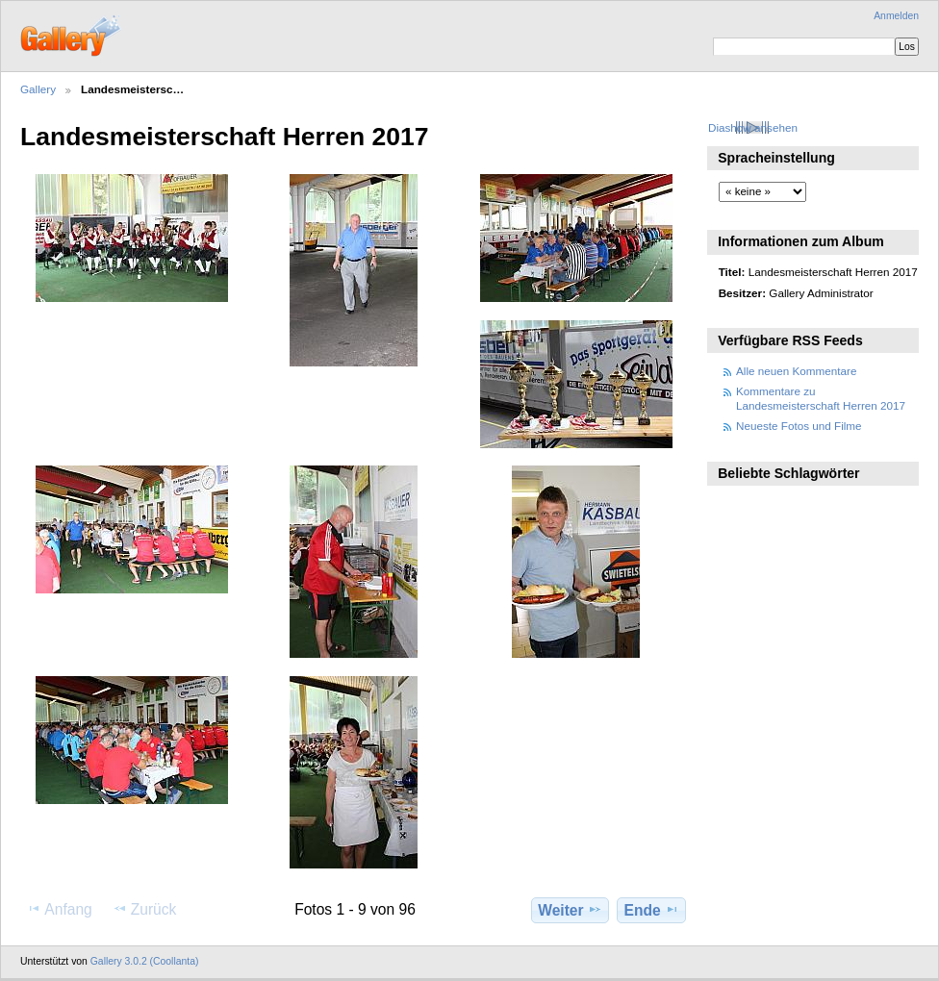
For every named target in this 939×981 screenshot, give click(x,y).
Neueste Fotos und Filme (799, 425)
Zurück (145, 909)
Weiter (570, 909)
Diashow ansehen (753, 127)
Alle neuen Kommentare (796, 371)
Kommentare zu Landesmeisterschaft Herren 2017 (820, 398)
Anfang (59, 909)
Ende (651, 909)
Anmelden (896, 16)
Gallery (38, 89)
